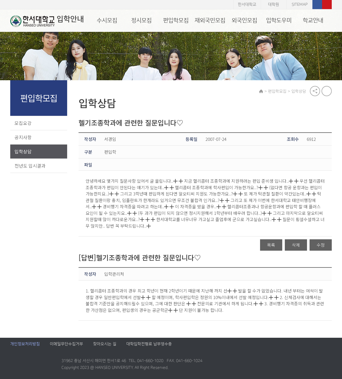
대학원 (273, 4)
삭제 (296, 245)
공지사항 (23, 137)
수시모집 (107, 20)
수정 (321, 245)
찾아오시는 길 (104, 344)
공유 (315, 91)
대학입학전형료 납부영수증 (149, 344)
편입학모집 (176, 20)
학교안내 (313, 20)
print (327, 91)
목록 (271, 245)
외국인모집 (244, 20)
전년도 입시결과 (30, 165)
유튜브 (327, 4)
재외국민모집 (210, 20)
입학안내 (47, 21)
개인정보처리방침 (25, 344)
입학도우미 (279, 20)
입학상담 (23, 151)
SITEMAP (300, 4)
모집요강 (23, 123)
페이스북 (317, 4)
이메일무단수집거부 (66, 344)
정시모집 (141, 20)
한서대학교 (247, 4)
